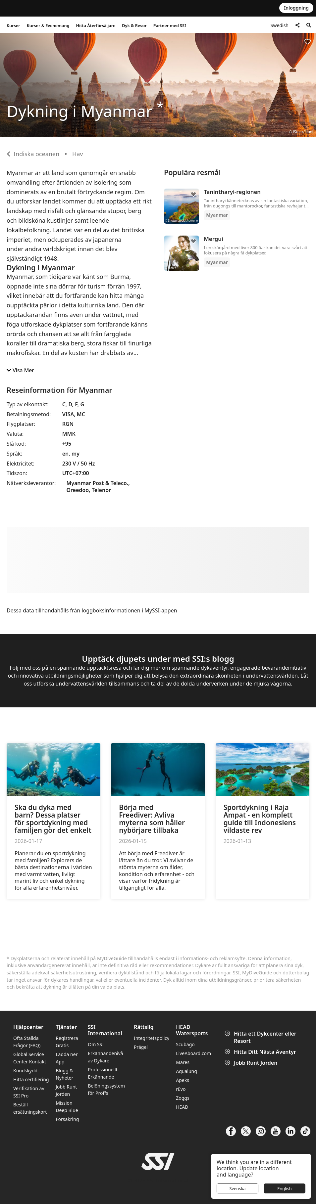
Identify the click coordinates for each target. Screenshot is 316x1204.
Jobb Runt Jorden (251, 1062)
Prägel (141, 1047)
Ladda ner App (67, 1058)
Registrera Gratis (67, 1041)
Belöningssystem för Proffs (106, 1089)
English (284, 1188)
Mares (182, 1062)
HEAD (182, 1107)
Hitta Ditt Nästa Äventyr (261, 1051)
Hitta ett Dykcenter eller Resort (261, 1037)
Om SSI (96, 1044)
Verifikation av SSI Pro (28, 1092)
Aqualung (186, 1071)
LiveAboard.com (193, 1053)
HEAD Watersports (192, 1030)
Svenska (238, 1188)
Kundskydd (25, 1070)
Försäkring (67, 1119)
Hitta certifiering (31, 1079)
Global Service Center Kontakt (29, 1058)
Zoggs (182, 1098)
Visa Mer (20, 370)
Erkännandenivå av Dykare (105, 1057)
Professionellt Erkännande (102, 1073)
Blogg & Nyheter (64, 1074)
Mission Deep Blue (67, 1106)
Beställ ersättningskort (30, 1108)
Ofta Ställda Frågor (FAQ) (26, 1041)
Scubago (185, 1044)
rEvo (180, 1089)
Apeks (182, 1080)
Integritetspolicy (151, 1038)
